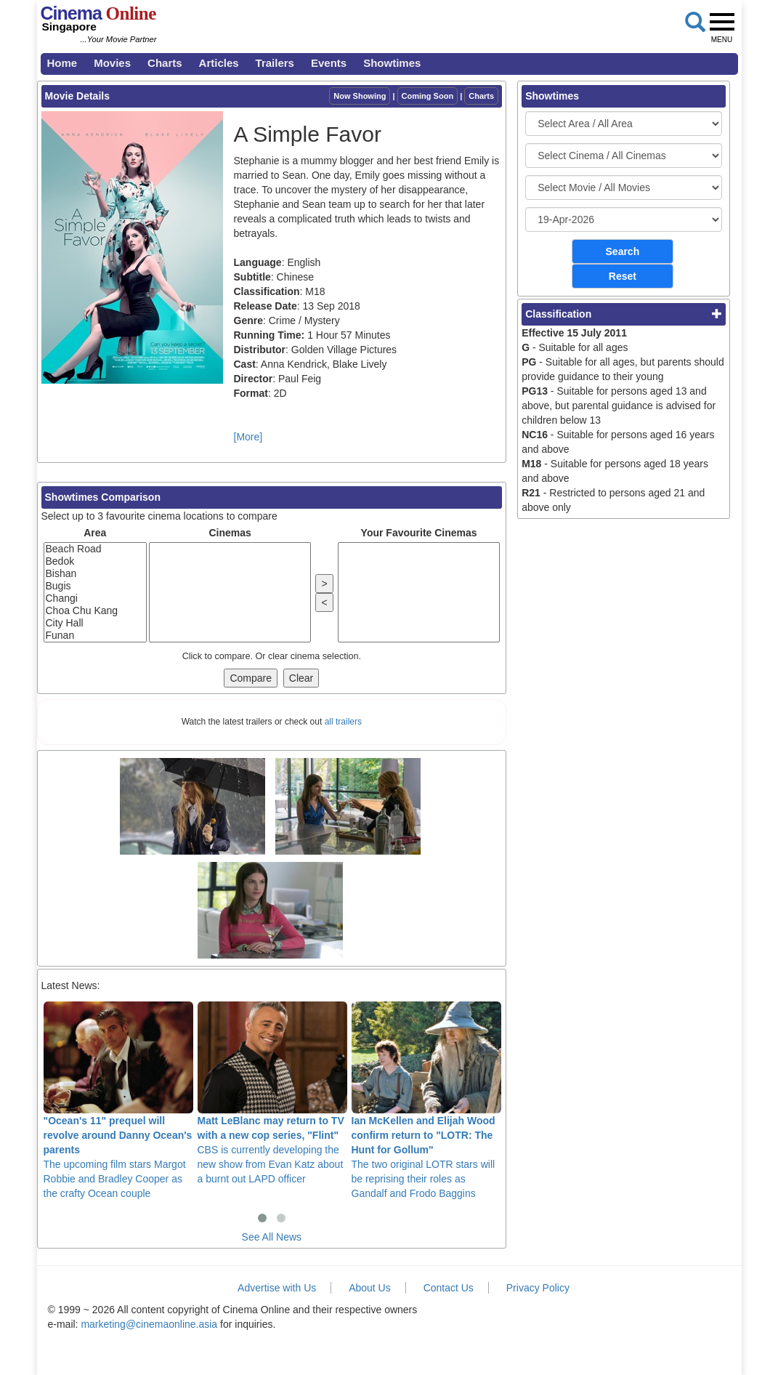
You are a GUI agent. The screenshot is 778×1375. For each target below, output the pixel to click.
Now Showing (359, 96)
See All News (271, 1237)
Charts (164, 62)
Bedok (95, 561)
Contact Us (449, 1288)
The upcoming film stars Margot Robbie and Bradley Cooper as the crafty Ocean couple (118, 1100)
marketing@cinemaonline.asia (149, 1324)
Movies (112, 62)
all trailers (343, 722)
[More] (248, 437)
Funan (95, 635)
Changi (95, 598)
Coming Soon (428, 96)
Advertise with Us (277, 1288)
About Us (370, 1288)
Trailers (275, 62)
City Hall (95, 623)
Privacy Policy (538, 1288)
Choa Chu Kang (95, 611)
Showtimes (392, 62)
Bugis (95, 586)
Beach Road (95, 549)
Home (62, 62)
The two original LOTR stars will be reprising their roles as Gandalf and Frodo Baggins (426, 1100)
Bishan (95, 574)
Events (329, 62)
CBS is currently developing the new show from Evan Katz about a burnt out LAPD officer (272, 1093)
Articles (219, 62)
